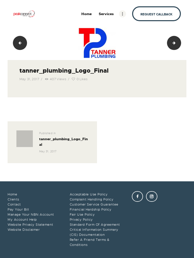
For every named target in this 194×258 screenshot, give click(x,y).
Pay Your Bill (18, 209)
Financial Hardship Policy (91, 209)
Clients (13, 199)
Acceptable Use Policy (89, 194)
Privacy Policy (81, 219)
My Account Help (22, 219)
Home (12, 194)
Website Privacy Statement (30, 224)
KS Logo (18, 43)
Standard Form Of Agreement (95, 224)
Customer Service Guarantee (94, 204)
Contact (14, 204)
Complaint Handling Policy (92, 199)
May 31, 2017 (29, 79)
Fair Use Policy (82, 214)
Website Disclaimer (24, 229)
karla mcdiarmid (179, 43)
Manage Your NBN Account (31, 214)
